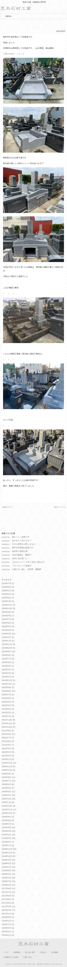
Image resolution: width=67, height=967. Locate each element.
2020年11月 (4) (8, 766)
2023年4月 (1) (8, 669)
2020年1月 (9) (8, 802)
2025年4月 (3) (8, 594)
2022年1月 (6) (8, 716)
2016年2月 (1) (8, 921)
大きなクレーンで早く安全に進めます (28, 562)
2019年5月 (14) (8, 831)
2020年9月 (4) (8, 774)
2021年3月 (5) (8, 752)
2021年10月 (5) (8, 727)
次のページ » (59, 507)
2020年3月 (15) (8, 795)
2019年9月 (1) (8, 817)
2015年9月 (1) (8, 928)
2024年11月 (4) (8, 605)
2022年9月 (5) (8, 687)
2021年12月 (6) (8, 720)
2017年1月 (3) (8, 914)
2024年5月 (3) (8, 626)
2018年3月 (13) (8, 881)
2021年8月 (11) (8, 734)
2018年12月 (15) (9, 849)
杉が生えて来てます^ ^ (22, 540)
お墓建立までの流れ (11, 957)
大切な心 (43, 952)
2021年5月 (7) (8, 745)
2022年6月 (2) (8, 698)
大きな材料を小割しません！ (24, 544)
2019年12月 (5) (8, 806)
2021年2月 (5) (8, 756)
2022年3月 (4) (8, 709)
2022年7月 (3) (8, 694)
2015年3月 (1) (8, 931)
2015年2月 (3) (8, 935)
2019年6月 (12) (8, 827)
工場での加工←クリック (13, 54)
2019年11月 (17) (9, 809)
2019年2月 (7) (8, 842)
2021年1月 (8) (8, 759)
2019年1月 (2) (8, 845)
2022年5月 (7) (8, 702)
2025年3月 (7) (8, 598)
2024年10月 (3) (8, 608)
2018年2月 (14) (8, 885)
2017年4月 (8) (8, 903)
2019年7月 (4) (8, 824)
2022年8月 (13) (8, 691)
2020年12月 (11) (9, 763)
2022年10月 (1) (8, 684)
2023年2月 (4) (8, 677)
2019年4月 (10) (8, 834)
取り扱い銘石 (30, 952)
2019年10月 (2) (8, 813)
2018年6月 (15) (8, 870)
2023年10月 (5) (8, 648)
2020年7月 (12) (8, 781)
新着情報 (17, 952)
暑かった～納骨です (20, 537)
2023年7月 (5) (8, 659)
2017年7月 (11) (8, 892)
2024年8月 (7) (8, 616)
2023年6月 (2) (8, 662)
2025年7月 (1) (8, 583)
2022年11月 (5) (8, 680)
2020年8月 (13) (8, 777)
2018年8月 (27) (8, 863)
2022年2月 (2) (8, 712)
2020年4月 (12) (8, 791)
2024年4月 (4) (8, 630)
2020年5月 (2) (8, 788)
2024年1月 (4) (8, 641)
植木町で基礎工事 (19, 551)
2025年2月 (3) (8, 601)
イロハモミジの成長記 (21, 566)
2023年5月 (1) (8, 666)
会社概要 (54, 952)
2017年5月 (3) (8, 899)
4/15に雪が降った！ (20, 558)
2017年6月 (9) (8, 896)
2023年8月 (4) (8, 655)
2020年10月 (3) (8, 770)
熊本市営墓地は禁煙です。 (23, 548)
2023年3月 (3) (8, 673)
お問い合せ (27, 957)
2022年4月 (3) (8, 705)
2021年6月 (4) (8, 741)
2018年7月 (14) (8, 867)
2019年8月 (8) (8, 820)
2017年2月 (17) (8, 910)
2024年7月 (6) (8, 619)
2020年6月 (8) (8, 784)
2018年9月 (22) (8, 860)
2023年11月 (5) (8, 644)
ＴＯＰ (6, 952)
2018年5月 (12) (8, 874)
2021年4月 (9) (8, 748)
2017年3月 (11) (8, 906)
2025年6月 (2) (8, 587)
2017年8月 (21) (8, 888)
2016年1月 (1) (8, 924)
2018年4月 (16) (8, 878)
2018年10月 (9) (8, 856)
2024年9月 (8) (8, 612)
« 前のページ (7, 507)
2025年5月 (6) (8, 590)
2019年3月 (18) (8, 838)
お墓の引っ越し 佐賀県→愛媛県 (26, 569)
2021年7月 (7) (8, 738)
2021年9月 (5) (8, 730)
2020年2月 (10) (8, 799)
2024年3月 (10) (8, 634)
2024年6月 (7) (8, 623)
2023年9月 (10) (8, 651)
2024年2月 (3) (8, 637)
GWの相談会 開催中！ (22, 555)
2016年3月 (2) (8, 917)
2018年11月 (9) (8, 852)
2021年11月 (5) (8, 723)
